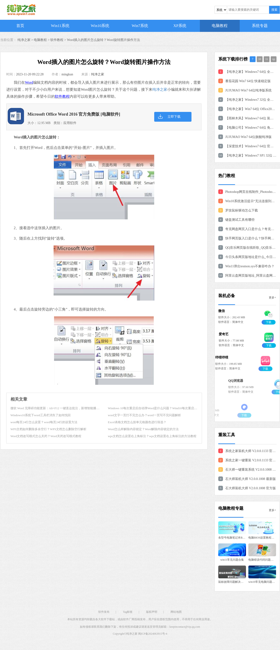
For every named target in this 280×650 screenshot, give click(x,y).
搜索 (274, 9)
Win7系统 (140, 25)
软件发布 (103, 611)
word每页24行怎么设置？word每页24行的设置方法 (43, 422)
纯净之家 (97, 74)
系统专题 (260, 25)
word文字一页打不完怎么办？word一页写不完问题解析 (144, 415)
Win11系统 (60, 25)
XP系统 (179, 25)
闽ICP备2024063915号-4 (152, 633)
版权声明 (151, 611)
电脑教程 (220, 25)
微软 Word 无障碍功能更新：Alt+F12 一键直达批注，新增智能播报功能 (57, 408)
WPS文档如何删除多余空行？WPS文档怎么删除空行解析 (48, 429)
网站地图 (176, 611)
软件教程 (56, 40)
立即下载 (174, 116)
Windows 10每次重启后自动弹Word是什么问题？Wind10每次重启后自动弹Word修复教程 (166, 408)
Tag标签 (128, 611)
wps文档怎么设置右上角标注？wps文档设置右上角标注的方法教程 (152, 436)
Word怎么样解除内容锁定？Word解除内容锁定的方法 (143, 429)
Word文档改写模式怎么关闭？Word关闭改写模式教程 (45, 436)
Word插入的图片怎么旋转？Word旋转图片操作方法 (103, 40)
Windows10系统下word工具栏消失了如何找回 (40, 415)
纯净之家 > (25, 40)
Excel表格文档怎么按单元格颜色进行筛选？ (137, 422)
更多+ (272, 297)
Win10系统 (100, 25)
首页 (20, 25)
